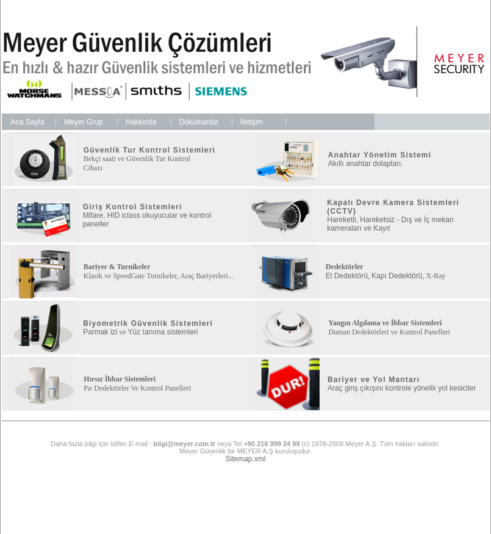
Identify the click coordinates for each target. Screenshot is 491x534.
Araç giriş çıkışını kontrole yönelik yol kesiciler (402, 388)
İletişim (251, 122)
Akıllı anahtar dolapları (364, 163)
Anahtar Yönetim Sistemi (379, 155)
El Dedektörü (347, 276)
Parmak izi (100, 332)
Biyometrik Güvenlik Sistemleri (148, 323)
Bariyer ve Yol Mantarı (374, 379)
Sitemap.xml (245, 459)
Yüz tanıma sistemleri (163, 332)
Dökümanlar (199, 122)
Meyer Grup (83, 122)
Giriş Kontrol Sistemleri (132, 207)
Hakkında (141, 122)
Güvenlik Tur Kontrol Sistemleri (149, 150)
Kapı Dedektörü (396, 276)
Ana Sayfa (27, 122)
